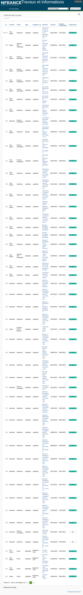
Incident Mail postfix (44, 576)
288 (6, 70)
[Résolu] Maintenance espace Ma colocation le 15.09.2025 (45, 445)
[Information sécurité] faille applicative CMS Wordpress (45, 160)
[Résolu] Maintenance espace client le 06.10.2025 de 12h (45, 458)
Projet (19, 25)
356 (6, 352)
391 (6, 510)
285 (6, 45)
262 (6, 576)
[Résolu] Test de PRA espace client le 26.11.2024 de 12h (45, 377)
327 (6, 161)
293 (6, 81)
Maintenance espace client (45, 387)
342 (6, 256)
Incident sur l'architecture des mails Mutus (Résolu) (45, 45)
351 (6, 294)
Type (26, 25)
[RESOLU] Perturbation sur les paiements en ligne (45, 267)
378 (6, 420)
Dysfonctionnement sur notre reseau (45, 275)
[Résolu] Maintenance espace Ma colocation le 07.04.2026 (45, 542)
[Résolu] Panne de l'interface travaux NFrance (45, 283)
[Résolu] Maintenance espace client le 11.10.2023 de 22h (45, 294)
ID (6, 25)
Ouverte (52, 25)
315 (6, 110)
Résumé (45, 25)
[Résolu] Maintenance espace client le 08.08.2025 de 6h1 (45, 432)
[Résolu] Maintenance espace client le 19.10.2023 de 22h (45, 319)
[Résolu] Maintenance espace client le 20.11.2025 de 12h (45, 471)
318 (6, 146)
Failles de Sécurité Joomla (45, 532)
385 (6, 471)
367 (6, 387)
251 (6, 551)
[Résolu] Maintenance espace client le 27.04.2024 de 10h (45, 339)
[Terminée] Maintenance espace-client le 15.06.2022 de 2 (45, 110)
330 (6, 184)
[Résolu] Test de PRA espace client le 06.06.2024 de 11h (45, 352)
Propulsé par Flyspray (74, 592)
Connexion (78, 1)
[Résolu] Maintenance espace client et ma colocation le (45, 510)
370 (6, 396)
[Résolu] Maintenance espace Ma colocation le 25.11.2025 (45, 484)
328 (6, 173)
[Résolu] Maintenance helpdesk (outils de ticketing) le (45, 306)
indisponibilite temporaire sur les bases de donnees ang (45, 70)
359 (6, 365)
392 (6, 523)
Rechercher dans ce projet (12, 15)
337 (6, 235)
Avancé (7, 18)
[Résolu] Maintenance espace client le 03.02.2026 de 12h (45, 522)
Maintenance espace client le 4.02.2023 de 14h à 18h (45, 184)
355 (6, 339)
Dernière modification (63, 24)
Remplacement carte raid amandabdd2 (45, 569)
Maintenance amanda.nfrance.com (45, 81)
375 (6, 408)
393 (6, 542)
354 (6, 329)
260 (6, 559)
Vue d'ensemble (13, 9)
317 (6, 132)
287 (6, 57)
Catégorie (37, 25)
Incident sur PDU (44, 551)
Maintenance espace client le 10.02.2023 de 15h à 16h (45, 195)
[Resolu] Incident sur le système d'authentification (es (45, 206)
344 (6, 275)
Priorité (11, 25)
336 (6, 227)
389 (6, 498)
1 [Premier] (27, 583)
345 (6, 283)
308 (6, 90)
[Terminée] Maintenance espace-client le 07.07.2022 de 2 (45, 131)
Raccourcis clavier (10, 587)
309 (6, 99)
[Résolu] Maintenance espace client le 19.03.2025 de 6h (45, 408)
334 (6, 206)
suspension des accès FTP (45, 329)
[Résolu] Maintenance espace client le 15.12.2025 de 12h (45, 497)
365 (6, 377)
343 (6, 267)
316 (6, 121)
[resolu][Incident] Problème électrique (45, 227)
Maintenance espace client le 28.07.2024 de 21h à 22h (45, 365)
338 (6, 244)
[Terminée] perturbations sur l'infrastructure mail (45, 121)
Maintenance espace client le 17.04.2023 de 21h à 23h (45, 218)
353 (6, 319)
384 (6, 459)
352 (6, 307)
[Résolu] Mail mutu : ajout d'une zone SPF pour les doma (45, 255)
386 (6, 484)
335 (6, 218)
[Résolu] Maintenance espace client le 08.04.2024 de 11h (45, 420)
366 (6, 532)
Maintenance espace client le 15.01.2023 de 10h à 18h (45, 173)
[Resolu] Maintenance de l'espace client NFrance (45, 244)
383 (6, 445)
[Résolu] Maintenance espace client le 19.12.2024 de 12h (45, 396)
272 (6, 33)
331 (6, 195)
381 (6, 432)
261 (6, 569)
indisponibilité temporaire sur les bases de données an (45, 57)
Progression (73, 25)
